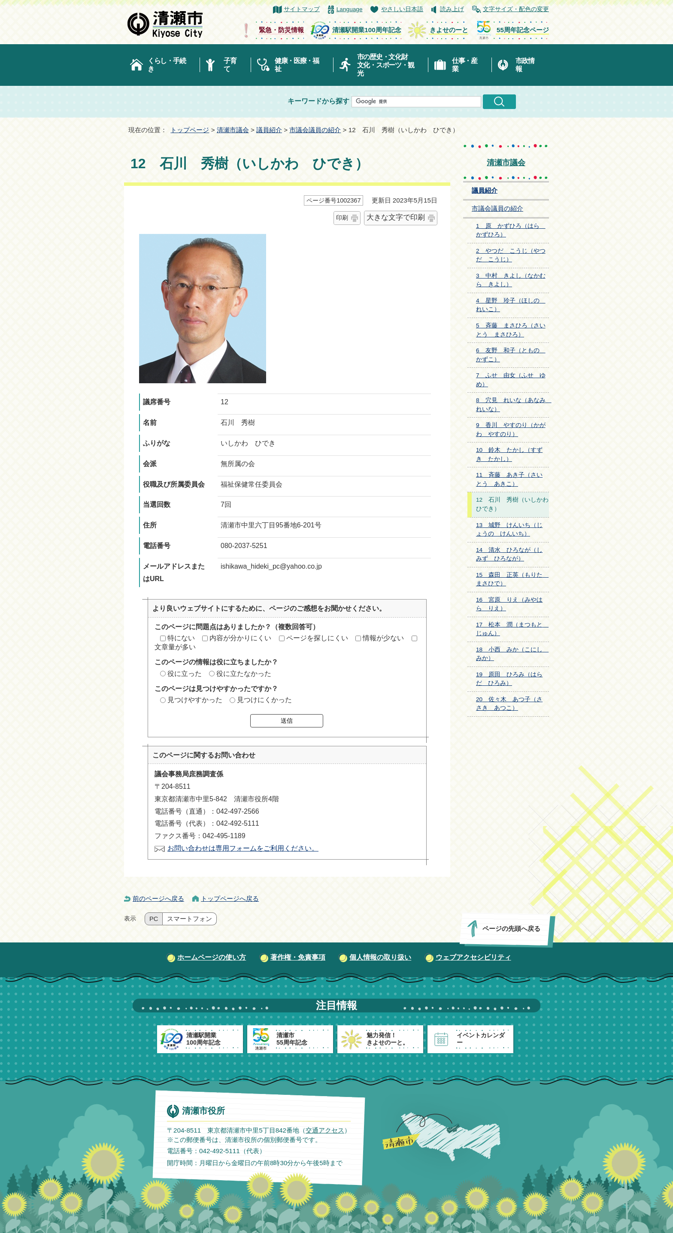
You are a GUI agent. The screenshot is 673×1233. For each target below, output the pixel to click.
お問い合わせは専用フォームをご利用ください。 (242, 848)
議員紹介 (269, 129)
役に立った (184, 673)
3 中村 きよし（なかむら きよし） (511, 280)
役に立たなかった (243, 673)
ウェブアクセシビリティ (473, 957)
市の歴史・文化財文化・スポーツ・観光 (385, 65)
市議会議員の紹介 (315, 129)
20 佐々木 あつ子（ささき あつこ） (509, 704)
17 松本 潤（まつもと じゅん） (512, 629)
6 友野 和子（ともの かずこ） (511, 355)
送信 (287, 720)
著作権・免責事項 (297, 957)
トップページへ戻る (230, 898)
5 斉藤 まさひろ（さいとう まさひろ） (511, 330)
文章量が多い (175, 647)
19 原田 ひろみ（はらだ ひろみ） (509, 679)
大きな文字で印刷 (396, 217)
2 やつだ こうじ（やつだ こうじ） (511, 255)
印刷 (342, 217)
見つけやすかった (194, 699)
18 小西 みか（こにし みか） (512, 654)
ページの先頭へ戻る (511, 928)
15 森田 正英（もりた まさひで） (512, 579)
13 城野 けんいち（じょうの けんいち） (509, 529)
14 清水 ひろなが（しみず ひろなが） (509, 554)
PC (153, 918)
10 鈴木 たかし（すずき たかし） (509, 454)
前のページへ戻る (158, 898)
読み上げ (452, 9)
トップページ (189, 129)
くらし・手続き (166, 65)
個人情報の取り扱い (380, 957)
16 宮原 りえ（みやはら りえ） (509, 604)
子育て (230, 65)
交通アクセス (325, 1129)
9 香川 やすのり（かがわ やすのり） (511, 429)
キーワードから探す (318, 101)
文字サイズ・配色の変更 (516, 9)
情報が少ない (383, 638)
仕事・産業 (464, 65)
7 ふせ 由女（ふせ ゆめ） (511, 380)
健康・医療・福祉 (297, 65)
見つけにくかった (264, 699)
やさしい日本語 (402, 9)
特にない (181, 638)
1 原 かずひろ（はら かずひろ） (511, 230)
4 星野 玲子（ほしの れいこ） (511, 305)
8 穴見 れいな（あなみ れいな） (512, 404)
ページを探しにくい (317, 638)
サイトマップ (302, 9)
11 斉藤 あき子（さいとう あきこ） (509, 479)
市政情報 (524, 65)
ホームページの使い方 (211, 957)
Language (349, 9)
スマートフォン (189, 918)
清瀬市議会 (233, 129)
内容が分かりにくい (240, 638)
